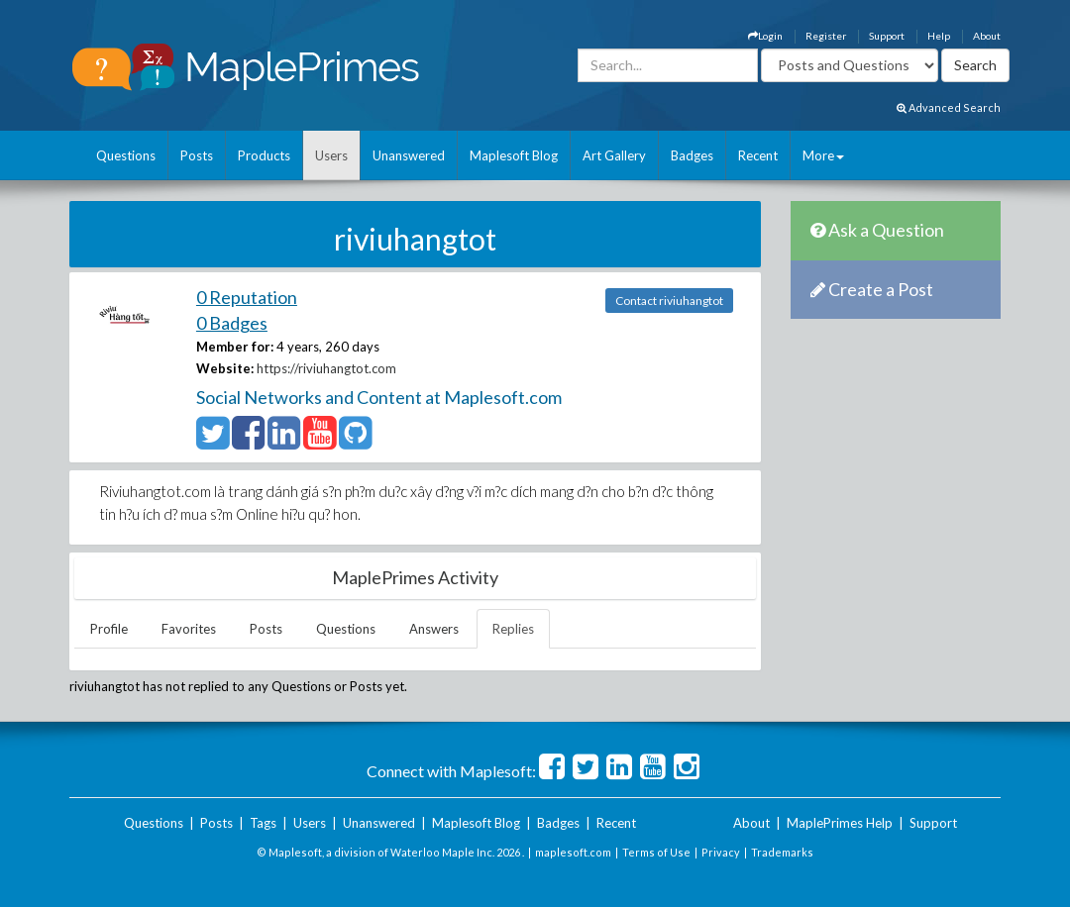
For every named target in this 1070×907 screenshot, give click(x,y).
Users (331, 155)
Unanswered (409, 155)
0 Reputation (246, 297)
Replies (513, 629)
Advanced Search (949, 107)
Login (765, 36)
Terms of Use (656, 852)
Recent (758, 155)
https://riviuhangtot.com (326, 368)
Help (938, 36)
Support (887, 36)
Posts (196, 155)
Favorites (188, 629)
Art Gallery (614, 155)
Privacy (720, 852)
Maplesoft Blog (514, 155)
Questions (126, 155)
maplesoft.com (573, 852)
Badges (692, 155)
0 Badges (232, 323)
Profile (109, 629)
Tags (263, 823)
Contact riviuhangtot (669, 300)
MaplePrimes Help (840, 823)
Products (264, 155)
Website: (225, 368)
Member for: (234, 346)
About (987, 36)
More (823, 155)
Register (825, 36)
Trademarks (782, 852)
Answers (434, 629)
